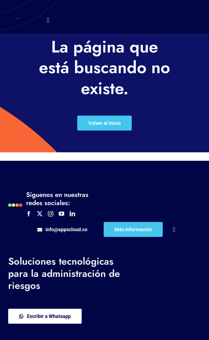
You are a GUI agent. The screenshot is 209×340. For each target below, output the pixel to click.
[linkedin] (72, 214)
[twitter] (39, 214)
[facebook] (29, 214)
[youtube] (61, 214)
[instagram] (50, 214)
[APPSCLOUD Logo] (18, 20)
